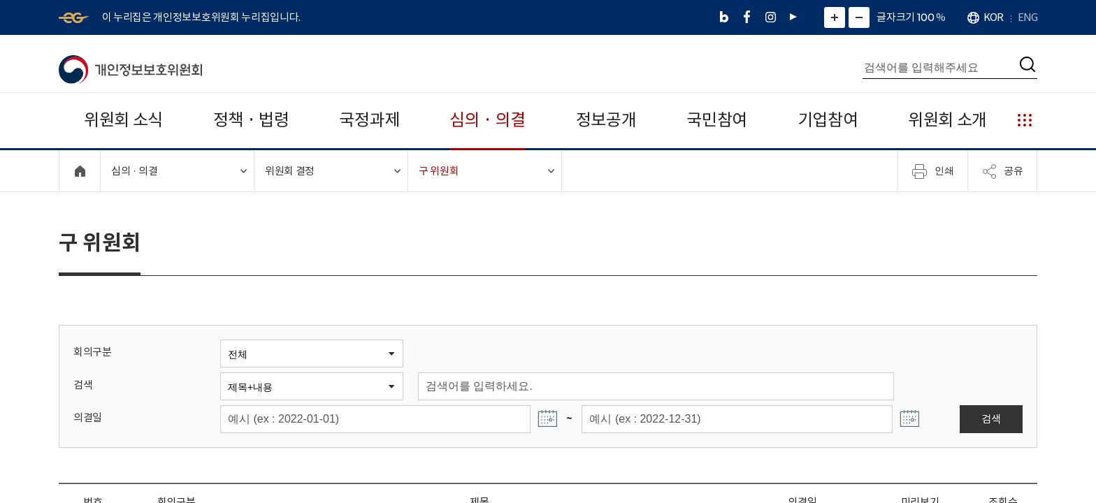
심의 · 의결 (487, 120)
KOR (993, 17)
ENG (1027, 17)
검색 (82, 384)
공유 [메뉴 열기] (1002, 171)
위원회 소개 (947, 120)
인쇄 (933, 171)
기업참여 (828, 120)
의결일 (87, 417)
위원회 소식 (123, 120)
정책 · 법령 (251, 120)
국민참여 (716, 120)
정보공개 (606, 120)
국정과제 (369, 120)
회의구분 (92, 351)
